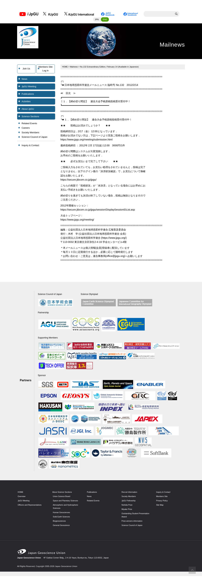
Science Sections (30, 117)
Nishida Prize (127, 506)
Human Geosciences (62, 516)
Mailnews (74, 67)
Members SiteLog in (46, 69)
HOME (65, 67)
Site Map (160, 506)
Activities (26, 102)
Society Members (30, 133)
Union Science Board (62, 497)
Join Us (26, 69)
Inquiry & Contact (30, 146)
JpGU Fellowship (129, 501)
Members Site (162, 497)
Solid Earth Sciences (62, 521)
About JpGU (28, 109)
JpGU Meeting (29, 87)
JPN (97, 20)
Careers (26, 128)
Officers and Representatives (30, 506)
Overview (22, 497)
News (24, 79)
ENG (105, 20)
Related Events (29, 124)
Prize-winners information (133, 522)
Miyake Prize (127, 510)
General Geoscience (62, 529)
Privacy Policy (162, 501)
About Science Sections (62, 493)
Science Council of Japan (34, 137)
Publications (28, 94)
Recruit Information (130, 493)
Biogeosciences (60, 525)
